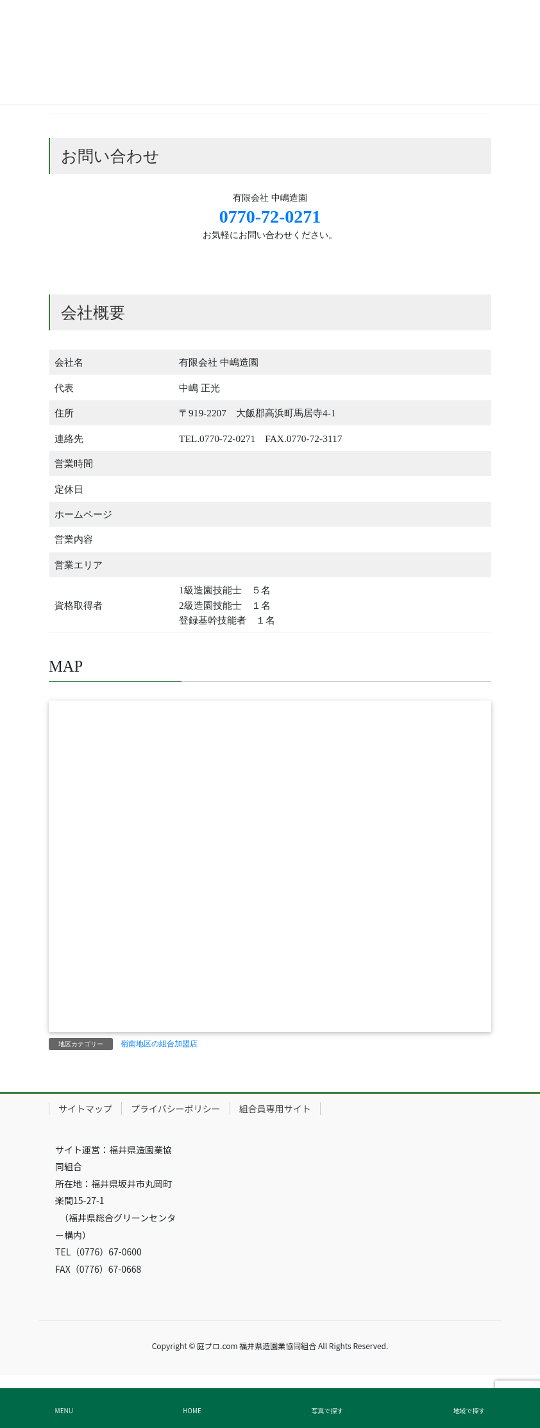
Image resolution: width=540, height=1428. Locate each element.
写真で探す (327, 1410)
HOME (192, 1410)
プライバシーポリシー (176, 1108)
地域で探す (469, 1410)
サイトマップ (85, 1108)
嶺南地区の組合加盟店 (159, 1043)
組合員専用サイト (275, 1108)
